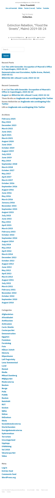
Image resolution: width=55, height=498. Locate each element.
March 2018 (7, 167)
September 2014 (9, 238)
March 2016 (7, 199)
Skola (4, 420)
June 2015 (7, 218)
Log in (4, 467)
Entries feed (7, 471)
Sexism (5, 407)
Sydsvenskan (8, 433)
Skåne (5, 414)
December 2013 (9, 257)
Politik (5, 395)
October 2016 (8, 183)
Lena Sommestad (10, 362)
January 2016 (8, 202)
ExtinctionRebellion (23, 39)
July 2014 (6, 244)
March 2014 (7, 254)
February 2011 (9, 289)
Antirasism (7, 324)
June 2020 (7, 144)
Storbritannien (8, 427)
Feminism (6, 340)
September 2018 (9, 164)
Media (4, 372)
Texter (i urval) (29, 8)
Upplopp (6, 443)
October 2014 (8, 235)
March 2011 (7, 286)
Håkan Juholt (8, 349)
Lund (4, 366)
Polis (4, 391)
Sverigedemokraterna (12, 430)
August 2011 (8, 280)
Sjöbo (4, 411)
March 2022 (7, 128)
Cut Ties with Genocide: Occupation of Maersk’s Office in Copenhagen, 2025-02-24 (27, 67)
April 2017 (6, 177)
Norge (4, 388)
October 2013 (8, 260)
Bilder (20, 8)
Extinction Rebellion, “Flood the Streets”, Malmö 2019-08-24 (27, 27)
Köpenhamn (7, 356)
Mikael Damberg (9, 375)
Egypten (5, 337)
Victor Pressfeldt (27, 5)
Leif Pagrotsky (8, 359)
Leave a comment (39, 39)
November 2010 (9, 293)
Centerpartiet (8, 330)
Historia (5, 353)
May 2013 (6, 270)
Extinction (15, 39)
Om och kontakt (11, 8)
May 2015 (6, 222)
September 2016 (9, 186)
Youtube (46, 8)
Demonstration (9, 333)
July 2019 (6, 154)
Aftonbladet (7, 317)
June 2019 (7, 157)
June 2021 (7, 131)
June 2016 (7, 193)
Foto (40, 37)
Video (4, 456)
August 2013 (8, 264)
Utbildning (6, 446)
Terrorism (6, 436)
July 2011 (6, 283)
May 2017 (6, 173)
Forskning (6, 343)
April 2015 (6, 225)
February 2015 (9, 231)
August (5, 95)
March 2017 (7, 180)
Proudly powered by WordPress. (17, 490)
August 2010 (8, 302)
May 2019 (6, 160)
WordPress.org (9, 477)
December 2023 (9, 125)
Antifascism (7, 320)
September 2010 (9, 299)
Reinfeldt (6, 401)
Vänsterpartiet (8, 453)
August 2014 (8, 241)
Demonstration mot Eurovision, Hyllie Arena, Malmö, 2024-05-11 (26, 73)
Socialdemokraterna (11, 423)
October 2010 (8, 296)
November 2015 (9, 206)
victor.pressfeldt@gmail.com (17, 37)
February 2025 (9, 118)
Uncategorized (8, 440)
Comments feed (9, 474)
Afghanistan (7, 314)
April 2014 (6, 251)
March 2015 (7, 228)
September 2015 (9, 209)
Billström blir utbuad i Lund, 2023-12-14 (20, 78)
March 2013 (7, 276)
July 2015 (6, 215)
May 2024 (6, 122)
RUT (4, 404)
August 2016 (8, 189)
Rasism (5, 398)
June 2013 (7, 267)
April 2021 (6, 135)
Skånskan (6, 417)
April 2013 (6, 273)
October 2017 (8, 170)
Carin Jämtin (8, 327)
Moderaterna (8, 382)
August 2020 (8, 141)
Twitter (39, 8)
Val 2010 (6, 449)
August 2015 (8, 212)
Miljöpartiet (7, 378)
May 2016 (6, 196)
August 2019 (8, 151)
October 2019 (8, 148)
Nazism (5, 385)
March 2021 (7, 138)
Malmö (43, 37)
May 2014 (6, 247)
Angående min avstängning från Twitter (34, 98)
